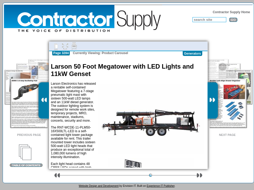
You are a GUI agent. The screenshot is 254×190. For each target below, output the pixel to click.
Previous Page (29, 134)
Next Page (227, 134)
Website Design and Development (99, 185)
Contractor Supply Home (231, 12)
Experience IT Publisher (160, 185)
